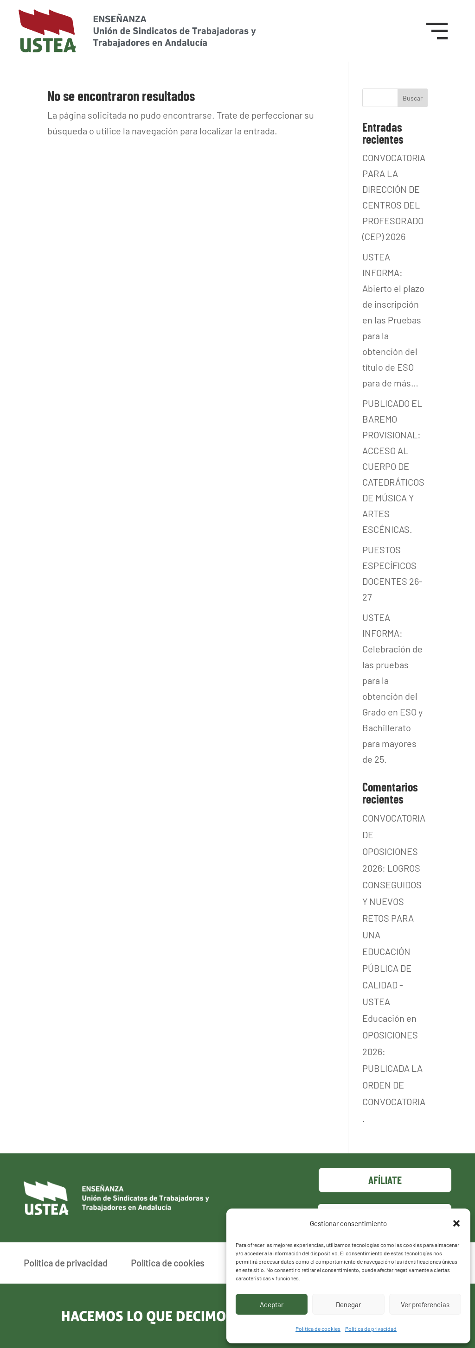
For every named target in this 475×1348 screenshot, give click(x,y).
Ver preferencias (425, 1304)
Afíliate (385, 1179)
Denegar (348, 1304)
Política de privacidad (371, 1328)
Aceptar (271, 1304)
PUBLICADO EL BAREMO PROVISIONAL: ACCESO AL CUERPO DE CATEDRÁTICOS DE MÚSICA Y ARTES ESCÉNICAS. (393, 466)
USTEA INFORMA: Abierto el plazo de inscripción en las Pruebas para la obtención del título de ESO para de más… (393, 319)
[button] (456, 1223)
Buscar (413, 98)
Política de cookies (317, 1328)
